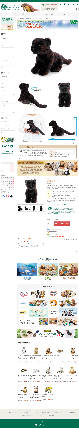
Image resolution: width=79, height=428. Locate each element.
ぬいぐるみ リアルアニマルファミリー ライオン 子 (35, 357)
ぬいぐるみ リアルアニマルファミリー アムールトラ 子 (72, 357)
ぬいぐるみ (22, 18)
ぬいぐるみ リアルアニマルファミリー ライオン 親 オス (47, 357)
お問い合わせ (61, 14)
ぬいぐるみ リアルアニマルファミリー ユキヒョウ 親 (60, 377)
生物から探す (6, 72)
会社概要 (26, 412)
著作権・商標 (72, 412)
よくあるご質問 (49, 14)
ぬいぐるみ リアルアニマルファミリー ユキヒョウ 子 (47, 377)
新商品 (7, 34)
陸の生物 (27, 18)
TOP (15, 14)
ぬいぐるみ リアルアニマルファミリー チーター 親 (72, 377)
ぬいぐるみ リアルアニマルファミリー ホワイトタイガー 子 (23, 357)
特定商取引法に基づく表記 (59, 412)
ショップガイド (35, 14)
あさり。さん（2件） (22, 238)
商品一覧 (24, 14)
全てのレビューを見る (73, 251)
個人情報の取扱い (46, 412)
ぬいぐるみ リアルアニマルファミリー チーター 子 (23, 396)
